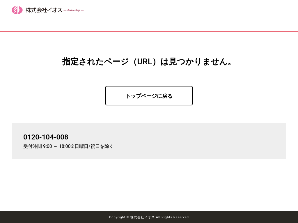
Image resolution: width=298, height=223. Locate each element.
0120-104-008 (45, 137)
